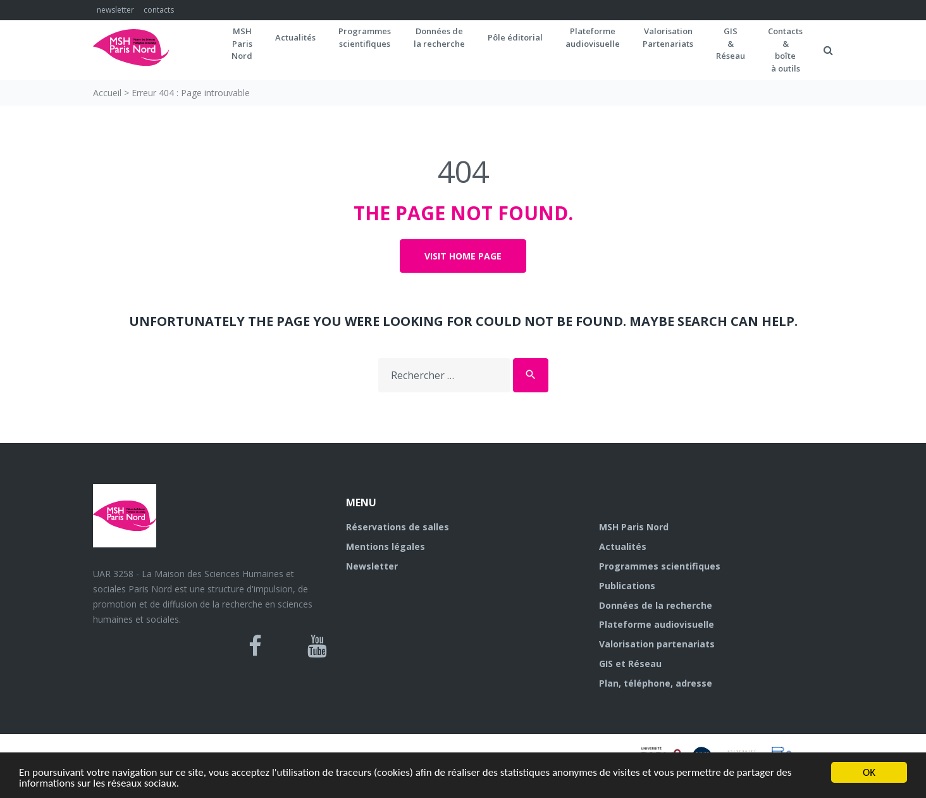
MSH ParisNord (242, 43)
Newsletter (372, 566)
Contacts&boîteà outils (785, 49)
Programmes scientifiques (364, 37)
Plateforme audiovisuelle (656, 624)
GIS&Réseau (730, 43)
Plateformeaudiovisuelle (592, 37)
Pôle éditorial (515, 37)
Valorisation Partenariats (668, 37)
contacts (159, 9)
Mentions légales (385, 546)
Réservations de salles (397, 527)
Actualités (295, 37)
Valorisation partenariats (657, 644)
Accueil (107, 93)
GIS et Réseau (630, 664)
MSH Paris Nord (634, 527)
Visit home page (463, 256)
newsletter (115, 9)
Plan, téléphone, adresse (655, 683)
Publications (627, 586)
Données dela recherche (439, 37)
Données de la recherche (655, 605)
